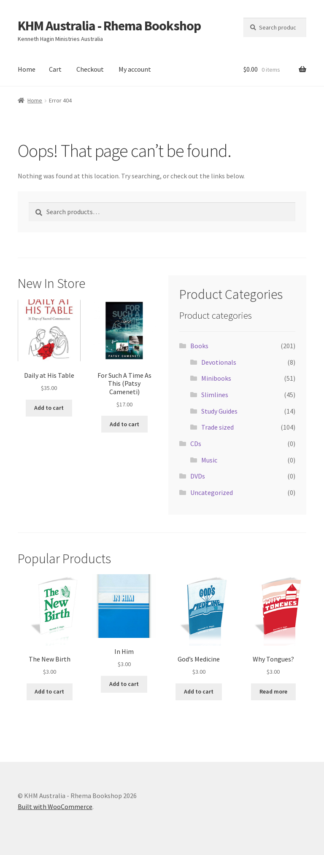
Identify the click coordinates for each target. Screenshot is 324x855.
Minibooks (216, 378)
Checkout (90, 69)
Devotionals (218, 362)
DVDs (197, 476)
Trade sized (217, 427)
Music (209, 460)
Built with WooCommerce (55, 806)
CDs (195, 443)
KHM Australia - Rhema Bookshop (109, 25)
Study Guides (219, 411)
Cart (55, 69)
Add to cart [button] (49, 407)
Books (199, 345)
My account (135, 69)
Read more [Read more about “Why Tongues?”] (273, 691)
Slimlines (214, 394)
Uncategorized (211, 492)
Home (26, 69)
